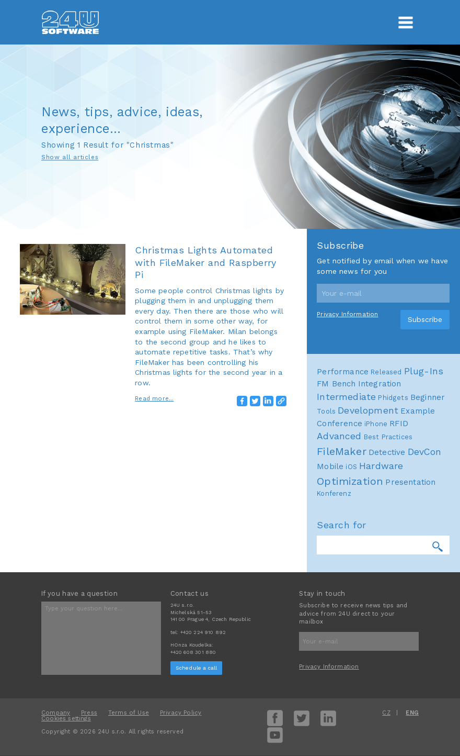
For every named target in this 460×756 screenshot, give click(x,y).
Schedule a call (196, 668)
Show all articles (69, 157)
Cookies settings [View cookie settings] (66, 718)
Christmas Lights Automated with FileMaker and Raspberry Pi (206, 262)
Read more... (154, 398)
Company (55, 712)
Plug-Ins (423, 555)
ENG (412, 712)
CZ (386, 712)
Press (89, 712)
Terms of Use (128, 712)
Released (386, 556)
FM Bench (336, 568)
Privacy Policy (180, 712)
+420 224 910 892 (203, 632)
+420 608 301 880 (193, 652)
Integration (379, 568)
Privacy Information (347, 498)
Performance (343, 555)
